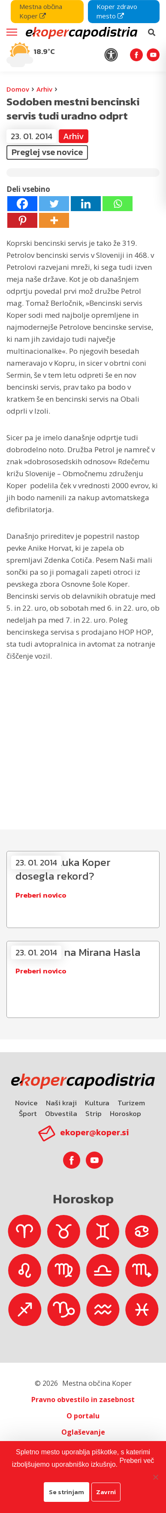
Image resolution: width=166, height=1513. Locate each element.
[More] (54, 220)
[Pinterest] (22, 220)
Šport (28, 1113)
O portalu (83, 1415)
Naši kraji (61, 1102)
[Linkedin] (86, 203)
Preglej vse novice (47, 152)
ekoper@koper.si (94, 1132)
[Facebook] (22, 203)
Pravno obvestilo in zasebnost (83, 1399)
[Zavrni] (155, 1477)
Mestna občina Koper (40, 11)
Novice (26, 1102)
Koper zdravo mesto (117, 11)
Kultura (97, 1102)
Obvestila (61, 1113)
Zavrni (106, 1492)
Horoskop (125, 1113)
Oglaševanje (83, 1432)
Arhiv (44, 89)
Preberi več (136, 1460)
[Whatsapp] (118, 203)
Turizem (131, 1102)
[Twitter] (54, 203)
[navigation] (83, 36)
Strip (93, 1113)
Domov (17, 89)
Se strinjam (66, 1492)
